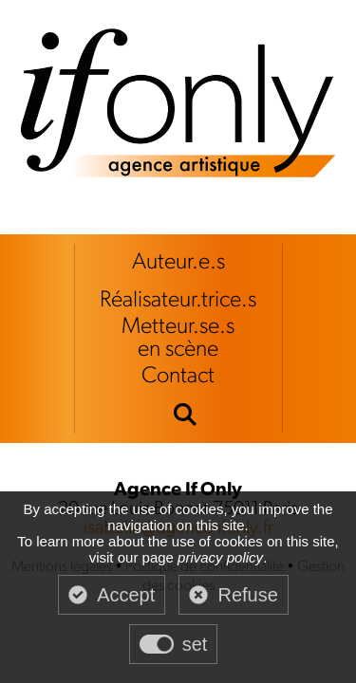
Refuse (247, 594)
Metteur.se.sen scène (178, 338)
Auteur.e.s (178, 262)
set (195, 644)
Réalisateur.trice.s (178, 300)
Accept (126, 594)
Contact (178, 376)
